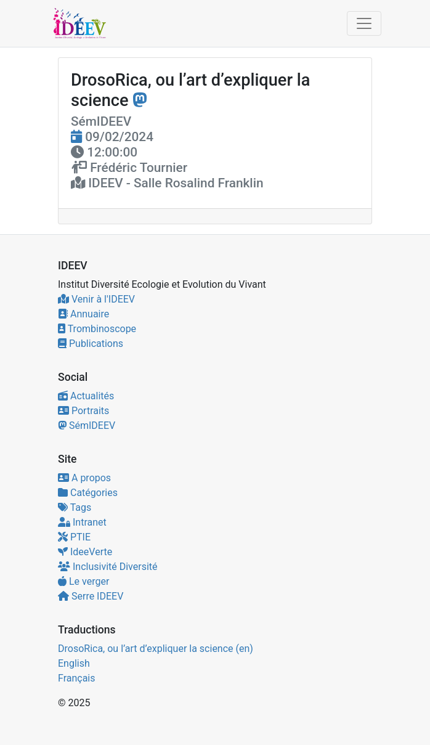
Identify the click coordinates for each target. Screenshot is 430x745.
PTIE (74, 537)
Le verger (83, 581)
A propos (84, 478)
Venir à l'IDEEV (96, 299)
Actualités (86, 396)
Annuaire (83, 314)
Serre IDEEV (90, 596)
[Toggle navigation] (364, 23)
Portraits (83, 411)
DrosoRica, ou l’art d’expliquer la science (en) (155, 648)
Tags (74, 507)
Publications (90, 343)
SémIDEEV (86, 425)
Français (76, 678)
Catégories (88, 493)
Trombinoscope (97, 329)
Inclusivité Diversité (108, 566)
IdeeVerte (85, 552)
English (74, 663)
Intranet (82, 522)
